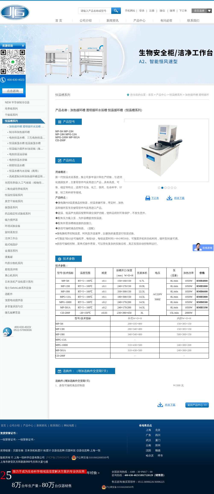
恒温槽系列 (11, 120)
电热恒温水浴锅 (18, 159)
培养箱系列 (11, 108)
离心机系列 (11, 275)
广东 (148, 435)
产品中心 (139, 20)
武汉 (148, 440)
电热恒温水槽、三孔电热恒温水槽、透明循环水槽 (27, 137)
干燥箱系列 (11, 114)
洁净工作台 (11, 238)
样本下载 (179, 198)
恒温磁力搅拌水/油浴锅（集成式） (27, 148)
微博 (172, 10)
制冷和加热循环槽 (19, 132)
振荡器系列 (11, 207)
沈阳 (148, 450)
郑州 (157, 445)
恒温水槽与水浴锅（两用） (24, 170)
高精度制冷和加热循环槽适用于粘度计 (27, 176)
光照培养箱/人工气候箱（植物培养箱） (25, 182)
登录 (141, 10)
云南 (148, 445)
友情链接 (83, 425)
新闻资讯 (113, 20)
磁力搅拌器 (11, 219)
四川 (157, 435)
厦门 (157, 440)
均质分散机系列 (14, 263)
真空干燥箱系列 (14, 201)
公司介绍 (86, 20)
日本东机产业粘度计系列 (19, 281)
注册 (151, 10)
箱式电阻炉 (11, 244)
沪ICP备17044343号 (57, 457)
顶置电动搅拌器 (14, 300)
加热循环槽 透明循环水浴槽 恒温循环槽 (27, 126)
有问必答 (166, 20)
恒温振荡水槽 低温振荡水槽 (25, 143)
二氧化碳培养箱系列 (16, 188)
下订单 (183, 10)
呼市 (160, 455)
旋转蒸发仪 (11, 232)
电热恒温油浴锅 (18, 154)
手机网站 (130, 10)
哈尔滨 (150, 455)
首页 (150, 94)
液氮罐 (9, 256)
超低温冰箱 (11, 269)
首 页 (58, 20)
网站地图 (69, 425)
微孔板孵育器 (12, 312)
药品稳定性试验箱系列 (18, 213)
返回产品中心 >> (197, 405)
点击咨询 (13, 91)
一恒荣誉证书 (8, 439)
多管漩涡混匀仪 (14, 306)
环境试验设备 (12, 225)
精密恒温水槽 (17, 165)
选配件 (9, 294)
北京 (157, 429)
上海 (148, 429)
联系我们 (193, 20)
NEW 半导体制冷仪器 (17, 102)
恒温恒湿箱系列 (14, 195)
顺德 (157, 450)
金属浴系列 (11, 250)
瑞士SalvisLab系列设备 (18, 287)
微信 (162, 10)
